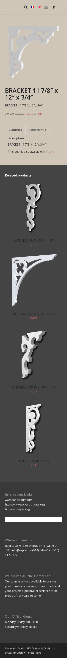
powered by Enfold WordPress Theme (23, 652)
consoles (28, 114)
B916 (40, 114)
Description (15, 129)
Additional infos (37, 129)
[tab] (15, 130)
